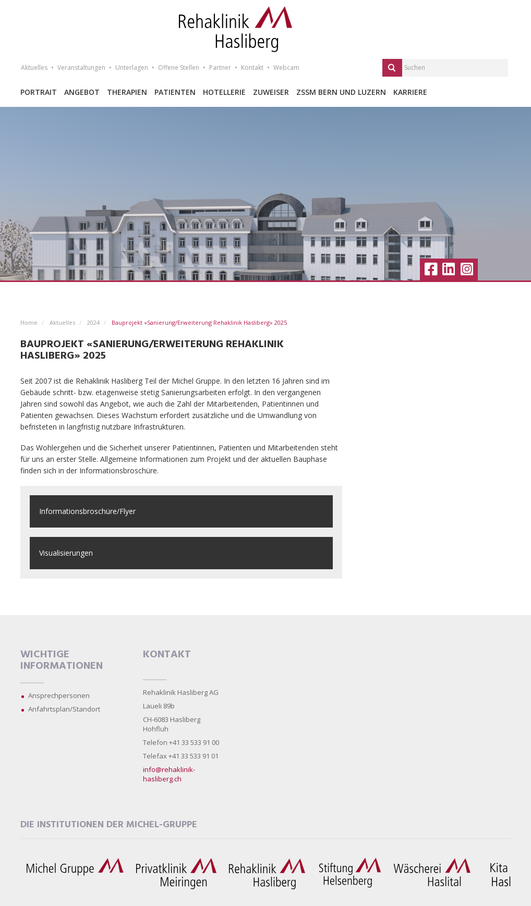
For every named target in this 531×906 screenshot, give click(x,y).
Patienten (175, 92)
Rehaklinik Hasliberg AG (181, 692)
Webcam (286, 67)
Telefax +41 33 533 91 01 (181, 756)
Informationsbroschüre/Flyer (87, 511)
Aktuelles (34, 67)
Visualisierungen (66, 553)
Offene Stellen (178, 67)
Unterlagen (131, 67)
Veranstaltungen (81, 67)
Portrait (38, 92)
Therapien (127, 92)
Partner (220, 67)
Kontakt (252, 67)
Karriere (410, 92)
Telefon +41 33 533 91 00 (181, 742)
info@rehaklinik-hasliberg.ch (169, 774)
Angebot (82, 92)
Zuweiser (271, 92)
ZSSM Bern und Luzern (341, 92)
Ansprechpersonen (59, 695)
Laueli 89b (159, 706)
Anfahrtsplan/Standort (64, 709)
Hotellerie (224, 92)
